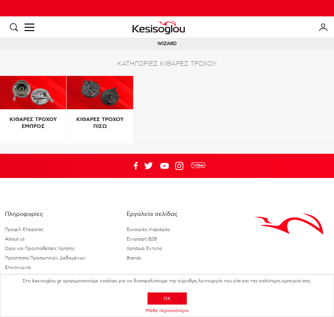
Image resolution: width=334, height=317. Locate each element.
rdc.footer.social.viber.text (198, 165)
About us (15, 239)
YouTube (148, 165)
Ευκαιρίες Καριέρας (148, 229)
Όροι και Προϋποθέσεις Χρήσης (40, 248)
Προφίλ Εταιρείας (24, 229)
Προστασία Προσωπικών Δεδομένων (45, 258)
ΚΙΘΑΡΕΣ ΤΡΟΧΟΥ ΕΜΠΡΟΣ (33, 123)
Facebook (132, 165)
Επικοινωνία (18, 267)
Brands (134, 258)
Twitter (164, 165)
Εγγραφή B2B (142, 239)
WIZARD (167, 43)
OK (167, 298)
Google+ (180, 165)
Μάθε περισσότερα (167, 310)
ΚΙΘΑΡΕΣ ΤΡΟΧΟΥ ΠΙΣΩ (100, 123)
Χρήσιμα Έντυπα (144, 248)
